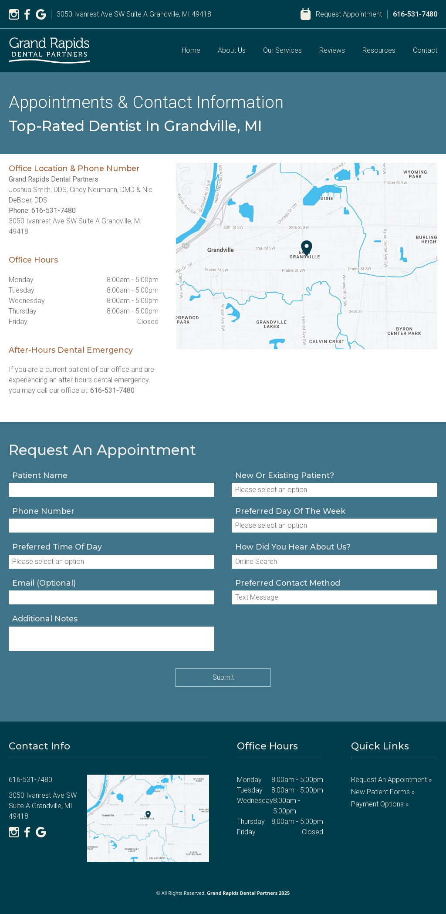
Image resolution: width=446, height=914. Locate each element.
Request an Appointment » (391, 780)
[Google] (41, 14)
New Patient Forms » (383, 792)
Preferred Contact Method (287, 582)
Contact (425, 50)
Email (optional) (44, 582)
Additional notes (45, 618)
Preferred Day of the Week (290, 511)
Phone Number (43, 511)
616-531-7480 (415, 14)
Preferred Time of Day (57, 546)
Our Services (282, 50)
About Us (232, 50)
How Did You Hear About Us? (293, 546)
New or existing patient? (284, 475)
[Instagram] (14, 14)
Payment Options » (380, 804)
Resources (378, 50)
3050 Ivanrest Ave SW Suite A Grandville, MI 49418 (134, 14)
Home (191, 50)
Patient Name (40, 475)
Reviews (332, 50)
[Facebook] (27, 14)
